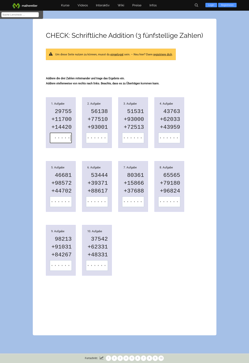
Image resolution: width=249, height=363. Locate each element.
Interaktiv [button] (103, 5)
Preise (136, 5)
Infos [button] (153, 5)
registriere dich (162, 54)
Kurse (65, 5)
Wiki (121, 5)
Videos (83, 5)
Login (211, 5)
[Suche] (196, 5)
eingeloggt (116, 54)
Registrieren (227, 5)
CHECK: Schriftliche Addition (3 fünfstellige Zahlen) (124, 35)
